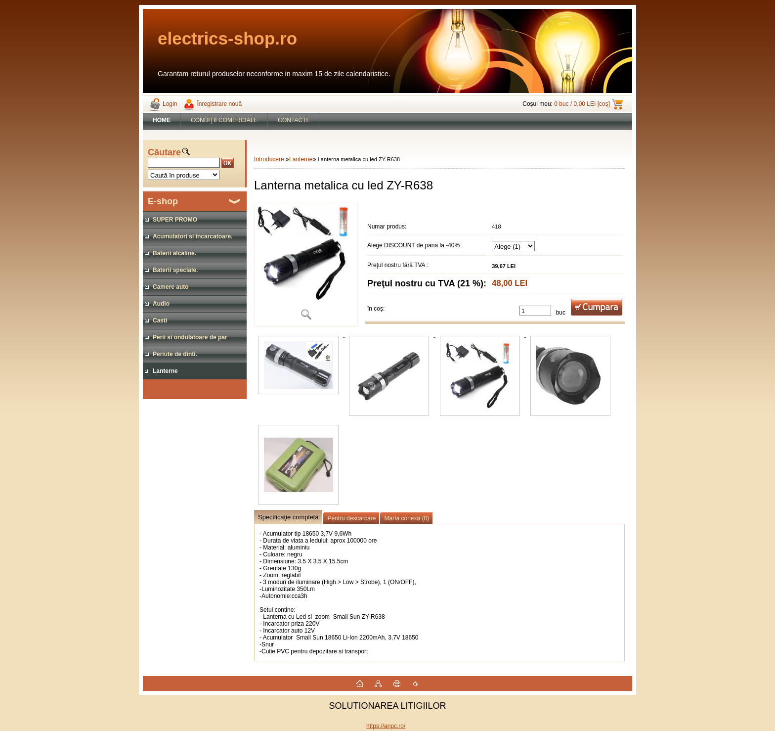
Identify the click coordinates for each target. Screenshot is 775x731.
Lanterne (300, 159)
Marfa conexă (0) (406, 518)
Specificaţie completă (288, 517)
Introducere (269, 159)
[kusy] (535, 311)
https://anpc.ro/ (385, 726)
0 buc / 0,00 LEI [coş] (582, 103)
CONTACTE (294, 120)
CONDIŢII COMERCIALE (224, 120)
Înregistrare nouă (219, 103)
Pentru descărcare (351, 518)
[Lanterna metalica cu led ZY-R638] (306, 264)
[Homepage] (162, 120)
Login (170, 103)
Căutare (164, 152)
